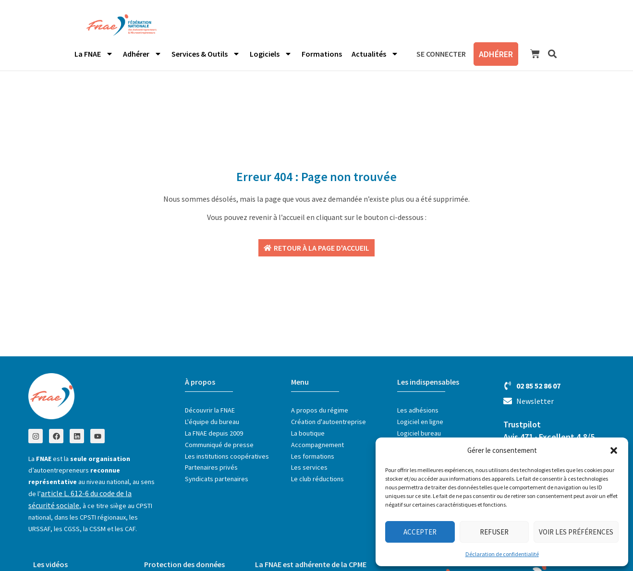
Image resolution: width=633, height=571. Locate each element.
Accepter (420, 531)
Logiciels (271, 53)
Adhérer (142, 53)
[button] (614, 450)
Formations (322, 54)
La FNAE (93, 53)
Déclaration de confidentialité (502, 554)
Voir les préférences (576, 531)
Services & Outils (205, 53)
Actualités (375, 53)
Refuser (494, 531)
